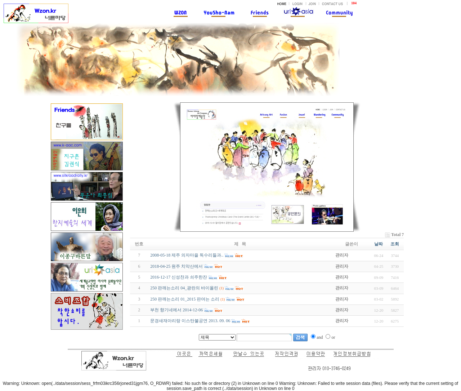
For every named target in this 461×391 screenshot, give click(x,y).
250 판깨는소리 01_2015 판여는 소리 (184, 299)
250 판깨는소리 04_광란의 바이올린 (184, 287)
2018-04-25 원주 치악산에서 (176, 266)
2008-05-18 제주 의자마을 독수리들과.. (186, 255)
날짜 (378, 243)
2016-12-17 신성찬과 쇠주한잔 (178, 277)
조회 (394, 243)
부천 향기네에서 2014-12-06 (176, 309)
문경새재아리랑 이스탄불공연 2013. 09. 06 (190, 320)
